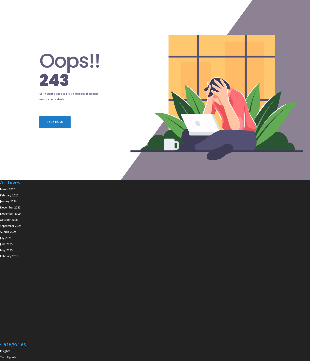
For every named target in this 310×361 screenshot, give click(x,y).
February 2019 (9, 256)
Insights (5, 351)
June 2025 (6, 244)
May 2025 (6, 250)
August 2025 (8, 232)
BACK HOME (55, 122)
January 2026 (8, 201)
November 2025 (10, 213)
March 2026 (7, 189)
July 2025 (5, 238)
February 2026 (9, 195)
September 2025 (10, 226)
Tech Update (8, 357)
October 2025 (9, 220)
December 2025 (10, 207)
